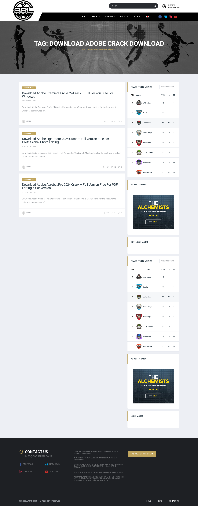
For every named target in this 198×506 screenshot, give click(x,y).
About (95, 17)
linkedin (26, 471)
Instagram (52, 464)
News (160, 501)
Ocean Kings (144, 133)
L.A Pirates (143, 103)
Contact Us (174, 501)
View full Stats (167, 87)
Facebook (26, 464)
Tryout (136, 17)
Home (84, 17)
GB (174, 95)
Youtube (51, 471)
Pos (132, 95)
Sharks (142, 113)
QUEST (123, 17)
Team (138, 95)
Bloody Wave (144, 172)
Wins (163, 95)
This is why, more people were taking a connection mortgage (98, 472)
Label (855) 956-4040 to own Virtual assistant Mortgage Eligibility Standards (96, 452)
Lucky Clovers (144, 152)
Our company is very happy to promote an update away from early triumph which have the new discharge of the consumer (98, 466)
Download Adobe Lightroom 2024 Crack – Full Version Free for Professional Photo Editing (65, 140)
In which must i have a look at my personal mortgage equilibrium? (95, 459)
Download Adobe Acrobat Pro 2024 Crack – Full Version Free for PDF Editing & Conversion (70, 186)
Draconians (143, 162)
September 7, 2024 (29, 101)
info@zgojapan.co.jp (173, 7)
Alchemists (143, 123)
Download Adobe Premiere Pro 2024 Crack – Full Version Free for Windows (67, 94)
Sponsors (110, 17)
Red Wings (143, 143)
